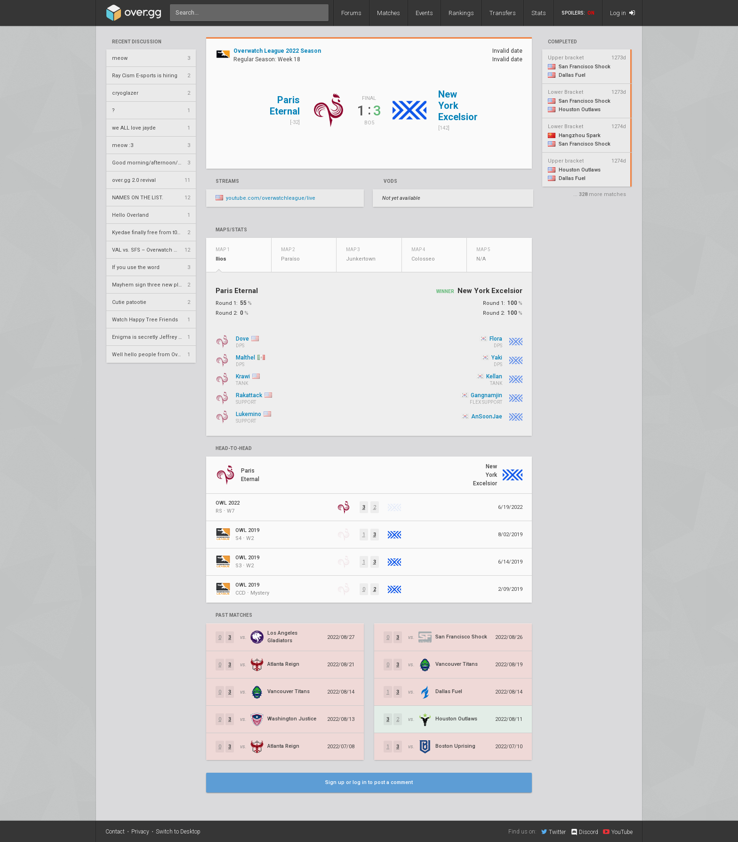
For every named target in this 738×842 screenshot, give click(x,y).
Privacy (140, 831)
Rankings (461, 12)
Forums (351, 12)
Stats (538, 12)
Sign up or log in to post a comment (369, 782)
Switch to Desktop (178, 831)
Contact (115, 831)
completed (562, 42)
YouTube (618, 831)
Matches (388, 12)
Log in (622, 12)
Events (424, 12)
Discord (584, 832)
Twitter (553, 831)
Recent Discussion (136, 42)
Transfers (502, 12)
